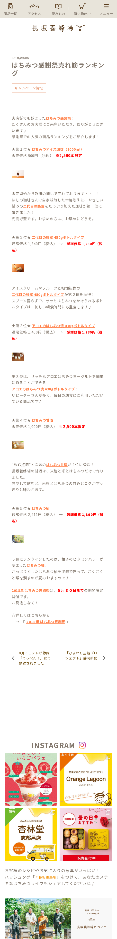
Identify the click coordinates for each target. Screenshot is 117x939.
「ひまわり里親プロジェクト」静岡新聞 (81, 655)
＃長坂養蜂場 (45, 877)
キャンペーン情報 (29, 87)
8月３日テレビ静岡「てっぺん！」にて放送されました (35, 658)
